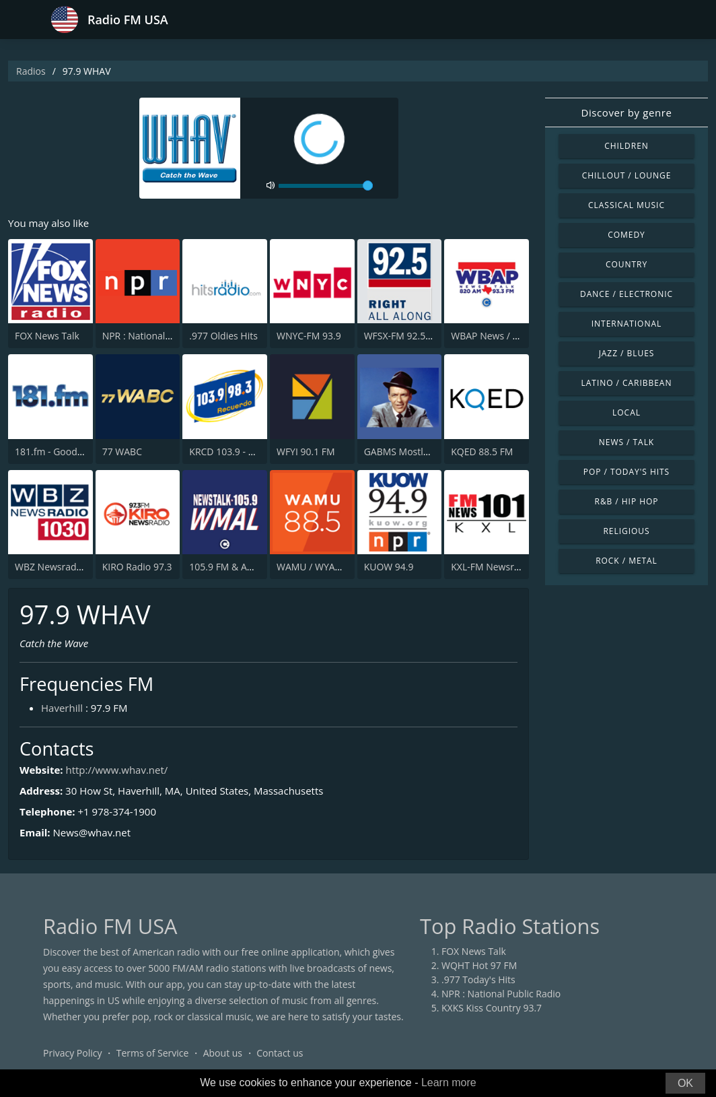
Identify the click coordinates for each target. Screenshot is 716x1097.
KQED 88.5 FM (482, 451)
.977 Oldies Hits (223, 335)
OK (685, 1083)
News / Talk (626, 442)
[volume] (326, 186)
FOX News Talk (47, 335)
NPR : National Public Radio (161, 335)
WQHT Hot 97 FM (479, 965)
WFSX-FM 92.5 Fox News (417, 335)
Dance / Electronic (626, 294)
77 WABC (122, 451)
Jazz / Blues (627, 353)
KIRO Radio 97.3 (137, 566)
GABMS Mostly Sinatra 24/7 (424, 451)
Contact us (279, 1052)
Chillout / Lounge (627, 175)
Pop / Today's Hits (626, 471)
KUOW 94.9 (389, 566)
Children (626, 146)
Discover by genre (626, 112)
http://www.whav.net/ (116, 769)
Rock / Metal (626, 560)
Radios (31, 71)
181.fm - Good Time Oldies (73, 451)
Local (626, 412)
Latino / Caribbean (626, 383)
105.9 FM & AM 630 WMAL (246, 566)
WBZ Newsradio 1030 (61, 566)
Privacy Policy (72, 1052)
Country (626, 264)
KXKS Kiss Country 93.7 (491, 1007)
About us (222, 1052)
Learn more (448, 1082)
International (626, 323)
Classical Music (626, 205)
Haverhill (62, 707)
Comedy (626, 234)
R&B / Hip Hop (627, 501)
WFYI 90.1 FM (306, 451)
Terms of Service (152, 1052)
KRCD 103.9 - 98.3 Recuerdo (250, 451)
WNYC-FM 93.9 (309, 335)
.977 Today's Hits (478, 979)
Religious (626, 531)
